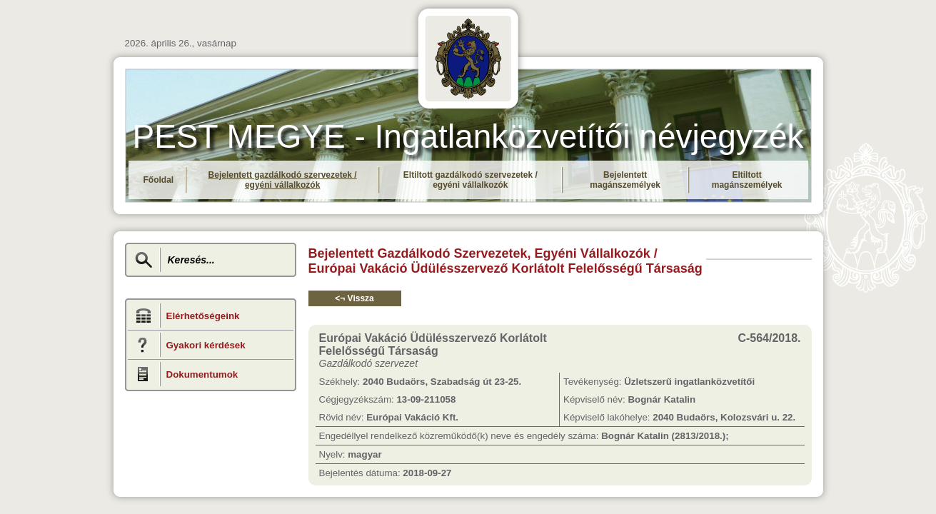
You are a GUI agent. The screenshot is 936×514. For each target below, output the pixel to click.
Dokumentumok (202, 374)
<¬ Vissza (354, 298)
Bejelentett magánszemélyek (625, 180)
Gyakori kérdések (206, 345)
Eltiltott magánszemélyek (747, 180)
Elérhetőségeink (203, 316)
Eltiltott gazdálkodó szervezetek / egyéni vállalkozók (470, 180)
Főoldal (159, 180)
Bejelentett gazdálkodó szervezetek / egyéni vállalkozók (282, 180)
